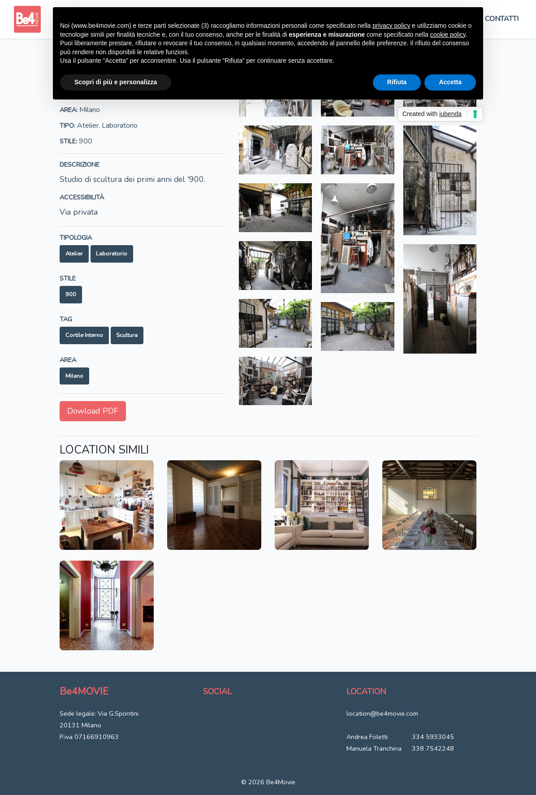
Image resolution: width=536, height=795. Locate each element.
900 (70, 294)
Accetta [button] (450, 82)
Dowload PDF (92, 411)
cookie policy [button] (448, 34)
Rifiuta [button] (397, 82)
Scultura (127, 335)
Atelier (74, 254)
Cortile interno (84, 335)
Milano (74, 376)
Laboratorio (111, 254)
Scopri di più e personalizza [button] (115, 82)
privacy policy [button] (391, 25)
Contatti (502, 19)
